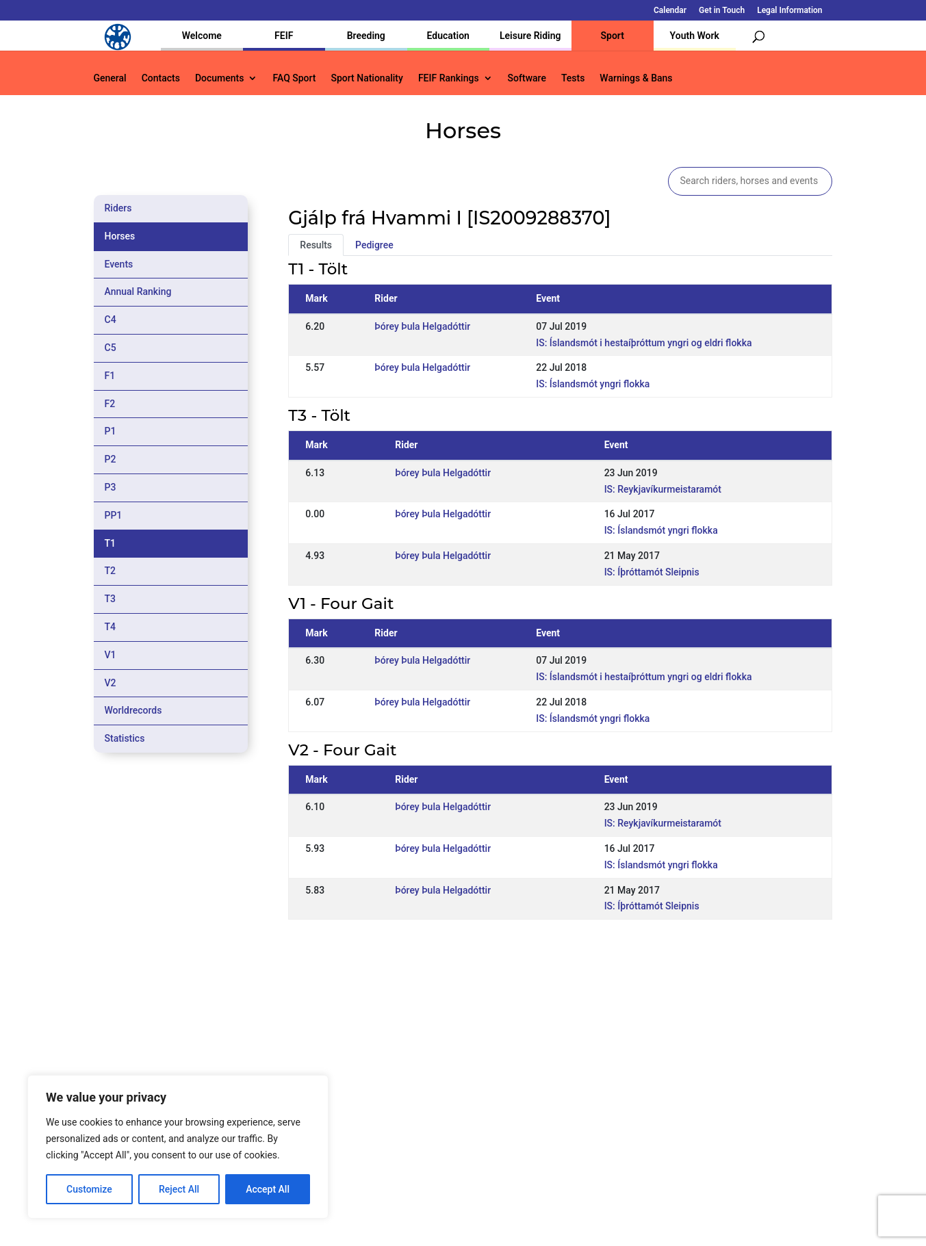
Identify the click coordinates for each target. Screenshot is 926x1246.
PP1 (114, 515)
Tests (572, 78)
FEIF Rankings (448, 78)
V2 (110, 682)
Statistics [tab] (125, 738)
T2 (110, 570)
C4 (110, 319)
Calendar (670, 10)
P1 (110, 431)
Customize (89, 1189)
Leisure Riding (530, 35)
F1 (110, 375)
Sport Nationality (367, 78)
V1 (110, 654)
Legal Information (789, 10)
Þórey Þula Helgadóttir (422, 326)
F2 (110, 403)
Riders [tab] (118, 208)
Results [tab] (316, 244)
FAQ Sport (294, 78)
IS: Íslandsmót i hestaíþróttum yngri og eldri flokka (643, 342)
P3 (110, 487)
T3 (110, 598)
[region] (178, 1147)
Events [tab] (119, 264)
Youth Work (694, 35)
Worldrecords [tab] (133, 710)
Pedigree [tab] (374, 244)
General (110, 78)
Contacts (161, 78)
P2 (110, 459)
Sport (612, 35)
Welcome (202, 35)
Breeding (366, 35)
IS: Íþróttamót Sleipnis (651, 572)
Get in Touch (722, 10)
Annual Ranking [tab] (138, 291)
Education (448, 35)
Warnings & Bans (636, 78)
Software (527, 78)
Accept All (268, 1189)
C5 (110, 347)
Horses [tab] (120, 236)
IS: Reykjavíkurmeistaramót (662, 489)
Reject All (179, 1189)
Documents (219, 78)
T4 (110, 626)
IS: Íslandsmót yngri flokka (593, 383)
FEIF (283, 35)
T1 (110, 543)
